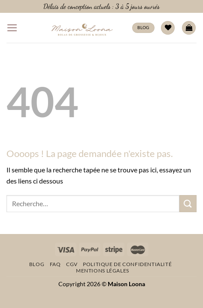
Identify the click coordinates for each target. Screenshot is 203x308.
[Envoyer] (188, 203)
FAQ (55, 264)
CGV (72, 264)
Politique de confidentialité (127, 264)
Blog (36, 264)
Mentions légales (102, 270)
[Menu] (12, 28)
